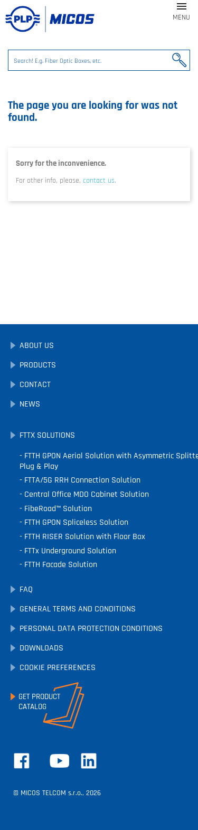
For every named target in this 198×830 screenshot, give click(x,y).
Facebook (22, 761)
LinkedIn (89, 761)
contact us (99, 180)
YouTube (60, 761)
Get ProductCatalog (39, 702)
